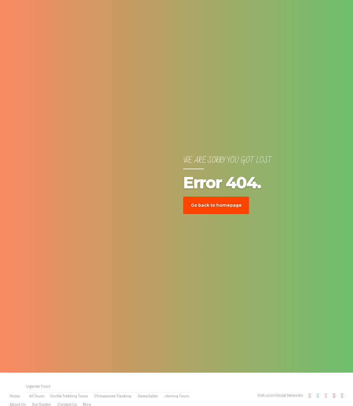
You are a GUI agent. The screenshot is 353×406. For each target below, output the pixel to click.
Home (15, 396)
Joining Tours (177, 396)
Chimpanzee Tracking (112, 396)
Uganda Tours (38, 386)
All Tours (36, 396)
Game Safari (148, 396)
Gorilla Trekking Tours (69, 396)
